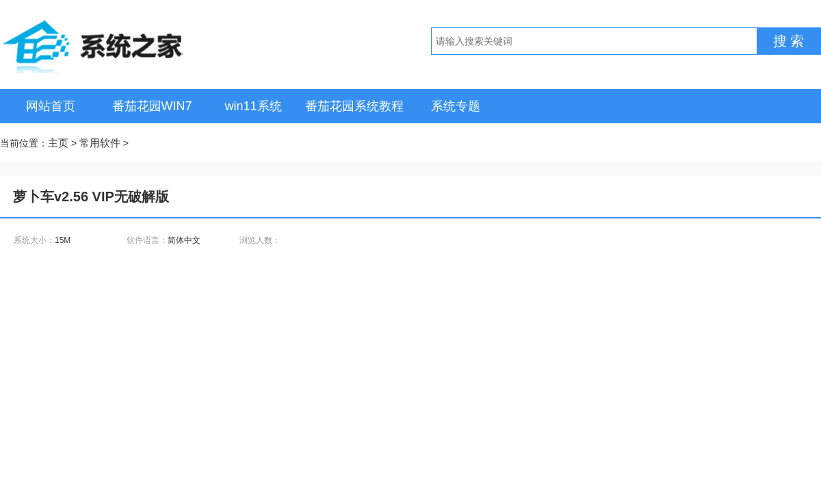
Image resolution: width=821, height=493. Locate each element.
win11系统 (252, 106)
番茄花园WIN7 (152, 106)
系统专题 (455, 106)
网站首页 (50, 106)
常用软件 (99, 143)
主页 (58, 143)
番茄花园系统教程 (354, 106)
